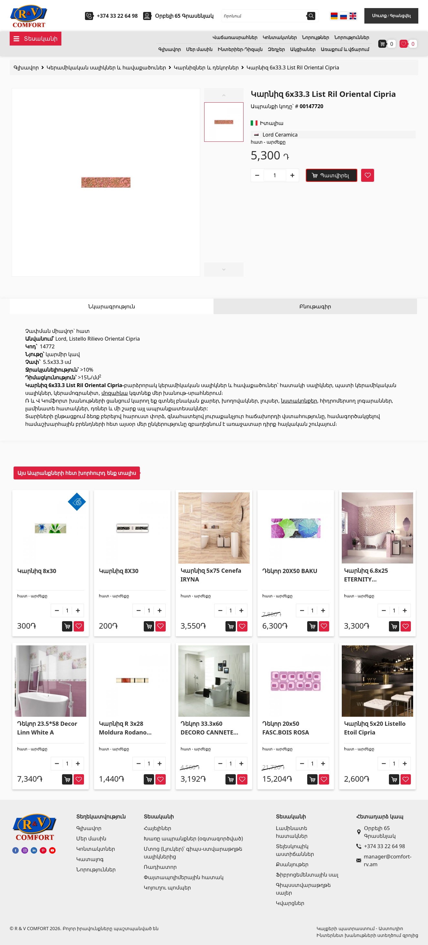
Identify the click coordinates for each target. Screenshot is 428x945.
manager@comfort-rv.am (384, 860)
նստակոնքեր (299, 400)
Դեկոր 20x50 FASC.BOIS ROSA (285, 728)
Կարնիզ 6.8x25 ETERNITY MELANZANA (366, 575)
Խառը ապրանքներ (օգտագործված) (193, 838)
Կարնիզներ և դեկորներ (206, 67)
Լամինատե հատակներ (292, 832)
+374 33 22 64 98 (117, 15)
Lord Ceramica (280, 134)
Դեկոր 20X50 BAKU (290, 571)
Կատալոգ (90, 859)
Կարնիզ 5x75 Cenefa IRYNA (211, 575)
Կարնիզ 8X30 (119, 571)
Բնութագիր (315, 306)
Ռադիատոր (160, 866)
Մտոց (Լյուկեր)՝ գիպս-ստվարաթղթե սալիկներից (193, 852)
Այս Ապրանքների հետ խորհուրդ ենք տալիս (76, 473)
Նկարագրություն (111, 306)
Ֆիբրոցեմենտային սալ (307, 874)
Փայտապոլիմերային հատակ (184, 877)
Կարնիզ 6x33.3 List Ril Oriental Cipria (292, 67)
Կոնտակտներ (280, 37)
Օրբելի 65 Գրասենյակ (376, 832)
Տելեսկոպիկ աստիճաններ (295, 850)
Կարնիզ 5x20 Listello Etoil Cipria (375, 728)
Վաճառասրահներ (235, 37)
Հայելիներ (157, 828)
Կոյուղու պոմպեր (167, 887)
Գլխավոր (169, 49)
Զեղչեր (276, 49)
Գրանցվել (400, 15)
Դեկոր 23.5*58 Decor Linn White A (47, 728)
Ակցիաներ (303, 49)
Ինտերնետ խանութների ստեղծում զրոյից (367, 935)
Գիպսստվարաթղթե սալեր (303, 888)
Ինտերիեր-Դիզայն (240, 49)
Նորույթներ (315, 37)
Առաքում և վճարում (345, 49)
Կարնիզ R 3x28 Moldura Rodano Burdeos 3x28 (123, 728)
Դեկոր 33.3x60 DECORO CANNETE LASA (207, 728)
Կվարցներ (290, 903)
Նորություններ (351, 37)
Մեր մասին (199, 49)
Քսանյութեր (292, 864)
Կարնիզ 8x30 (36, 571)
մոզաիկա (114, 392)
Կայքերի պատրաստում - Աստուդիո (360, 928)
